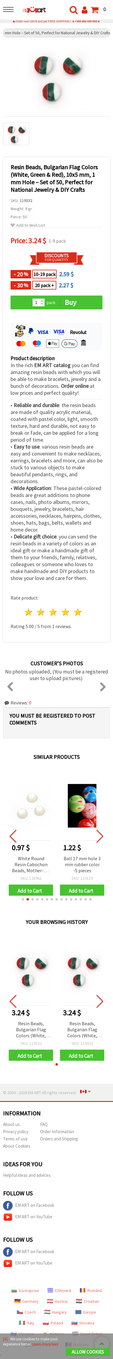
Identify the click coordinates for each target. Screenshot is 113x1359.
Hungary (55, 1312)
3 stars (53, 612)
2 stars (41, 612)
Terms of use (15, 1139)
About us (11, 1124)
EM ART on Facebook (28, 1205)
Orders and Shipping (59, 1139)
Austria (57, 1301)
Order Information (57, 1131)
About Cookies (16, 1146)
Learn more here (45, 1344)
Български (25, 1290)
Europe (85, 1312)
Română (91, 1290)
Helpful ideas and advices (27, 1175)
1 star (29, 612)
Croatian (87, 1301)
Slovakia (82, 1323)
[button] (23, 899)
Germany (26, 1301)
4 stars (65, 612)
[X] (5, 1339)
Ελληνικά (59, 1290)
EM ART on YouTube (27, 1217)
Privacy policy (15, 1131)
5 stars (78, 612)
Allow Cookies (88, 1352)
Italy (26, 1323)
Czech (26, 1312)
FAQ (44, 1124)
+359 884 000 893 (86, 21)
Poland (53, 1323)
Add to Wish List (28, 225)
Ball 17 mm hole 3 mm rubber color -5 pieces (82, 864)
